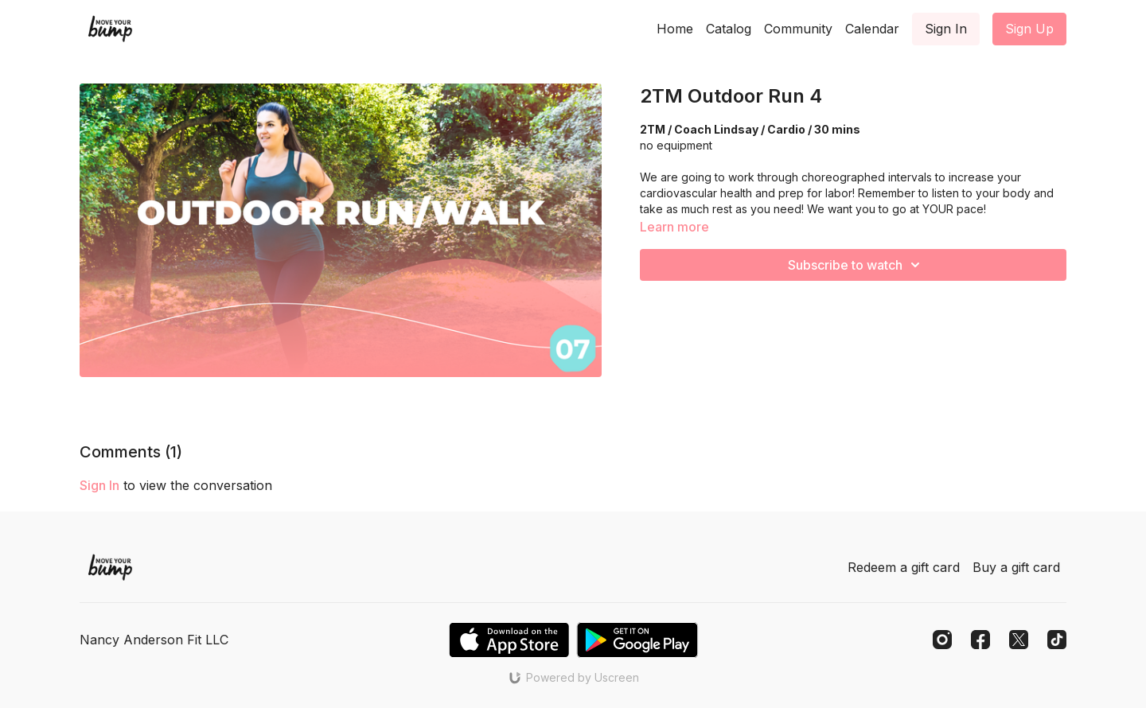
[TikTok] (1056, 639)
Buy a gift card (1016, 567)
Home (675, 29)
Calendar (872, 29)
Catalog (728, 29)
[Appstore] (509, 640)
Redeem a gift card (904, 567)
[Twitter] (1018, 639)
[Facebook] (980, 639)
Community (798, 29)
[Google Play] (637, 640)
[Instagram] (942, 639)
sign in (99, 485)
